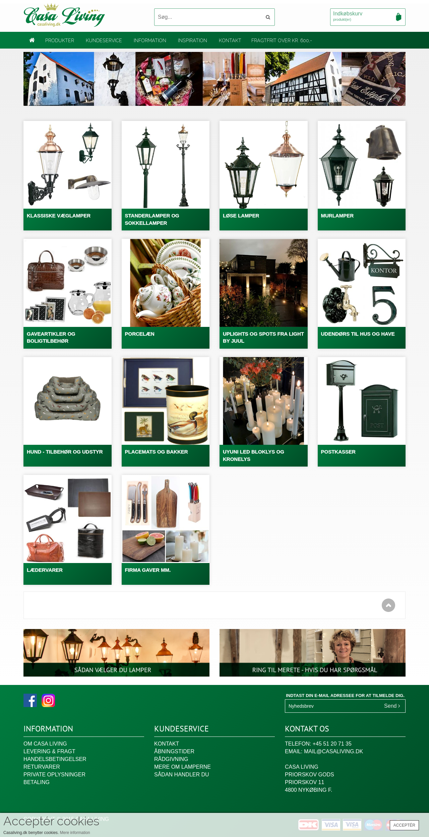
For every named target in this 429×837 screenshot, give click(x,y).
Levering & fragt (49, 751)
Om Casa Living (45, 744)
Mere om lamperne (182, 767)
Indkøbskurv (368, 17)
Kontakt (230, 40)
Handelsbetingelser (54, 759)
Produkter (59, 40)
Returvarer (41, 767)
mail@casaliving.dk (333, 751)
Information (150, 40)
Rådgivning (171, 759)
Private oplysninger (54, 774)
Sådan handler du (181, 774)
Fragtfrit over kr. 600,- (281, 40)
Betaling (36, 782)
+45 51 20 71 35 (332, 744)
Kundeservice (104, 40)
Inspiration (192, 40)
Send (392, 706)
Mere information (75, 832)
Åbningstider (174, 751)
